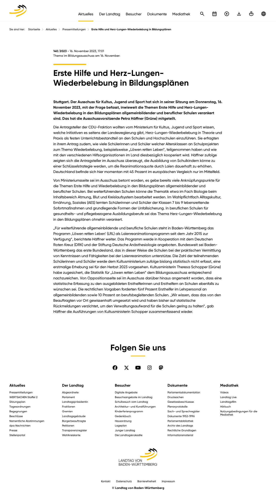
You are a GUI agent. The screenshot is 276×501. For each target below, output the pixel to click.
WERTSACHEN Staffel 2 (23, 397)
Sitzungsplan (17, 401)
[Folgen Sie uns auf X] (126, 367)
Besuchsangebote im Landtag (133, 397)
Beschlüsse (16, 416)
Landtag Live (228, 397)
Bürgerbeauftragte (74, 420)
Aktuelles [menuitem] (85, 14)
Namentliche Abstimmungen (26, 420)
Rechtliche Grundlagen (182, 430)
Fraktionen (68, 406)
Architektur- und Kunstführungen (135, 406)
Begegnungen (18, 411)
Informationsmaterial (180, 435)
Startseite (34, 29)
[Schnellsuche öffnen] (202, 13)
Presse (13, 430)
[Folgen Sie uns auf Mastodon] (161, 367)
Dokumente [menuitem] (157, 14)
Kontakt (105, 481)
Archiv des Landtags (180, 425)
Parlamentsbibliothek (180, 420)
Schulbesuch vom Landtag (131, 401)
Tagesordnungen (19, 406)
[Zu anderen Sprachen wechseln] (263, 13)
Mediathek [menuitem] (181, 14)
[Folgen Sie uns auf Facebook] (115, 367)
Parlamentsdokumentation (184, 392)
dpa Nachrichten (19, 425)
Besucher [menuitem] (133, 14)
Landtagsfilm (228, 401)
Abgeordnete (70, 392)
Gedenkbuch (123, 416)
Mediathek (229, 385)
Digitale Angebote (126, 392)
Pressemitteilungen (74, 29)
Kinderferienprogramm (129, 411)
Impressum (168, 481)
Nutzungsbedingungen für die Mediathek (238, 413)
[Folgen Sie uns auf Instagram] (149, 367)
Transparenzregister (74, 430)
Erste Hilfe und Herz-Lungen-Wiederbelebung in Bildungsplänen (131, 29)
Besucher (123, 385)
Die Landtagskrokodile (128, 435)
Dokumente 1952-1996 (181, 416)
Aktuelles (51, 29)
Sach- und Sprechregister (184, 411)
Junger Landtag (125, 430)
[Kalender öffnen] (214, 13)
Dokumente (177, 385)
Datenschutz (124, 481)
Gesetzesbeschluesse (181, 401)
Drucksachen (176, 397)
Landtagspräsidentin (75, 401)
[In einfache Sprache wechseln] (239, 13)
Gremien (67, 411)
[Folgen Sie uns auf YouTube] (138, 367)
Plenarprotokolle (177, 406)
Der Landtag (73, 385)
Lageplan (121, 425)
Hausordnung (123, 420)
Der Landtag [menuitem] (109, 14)
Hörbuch (225, 406)
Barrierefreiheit (146, 481)
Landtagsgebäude (73, 416)
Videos (224, 392)
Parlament (68, 397)
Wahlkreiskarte (71, 435)
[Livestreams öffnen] (226, 13)
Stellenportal (17, 435)
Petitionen (68, 425)
